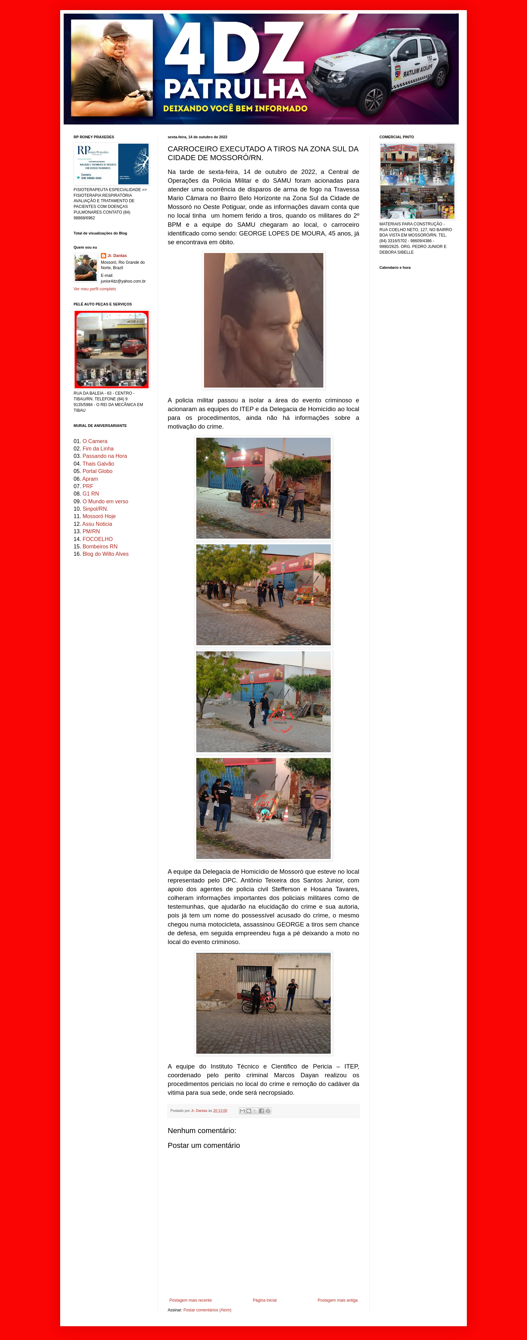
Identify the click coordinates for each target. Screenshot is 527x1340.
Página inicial (265, 1300)
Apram (90, 479)
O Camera (95, 441)
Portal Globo (98, 471)
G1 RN (91, 494)
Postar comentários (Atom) (208, 1310)
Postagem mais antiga (338, 1300)
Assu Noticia (97, 524)
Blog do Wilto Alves (106, 554)
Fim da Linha (98, 448)
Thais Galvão (98, 464)
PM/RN (91, 531)
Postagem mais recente (190, 1300)
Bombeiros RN (100, 546)
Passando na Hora (105, 456)
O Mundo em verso (105, 501)
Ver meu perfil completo (95, 289)
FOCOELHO (98, 539)
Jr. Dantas (199, 1111)
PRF (88, 486)
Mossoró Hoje (99, 516)
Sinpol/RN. (95, 509)
